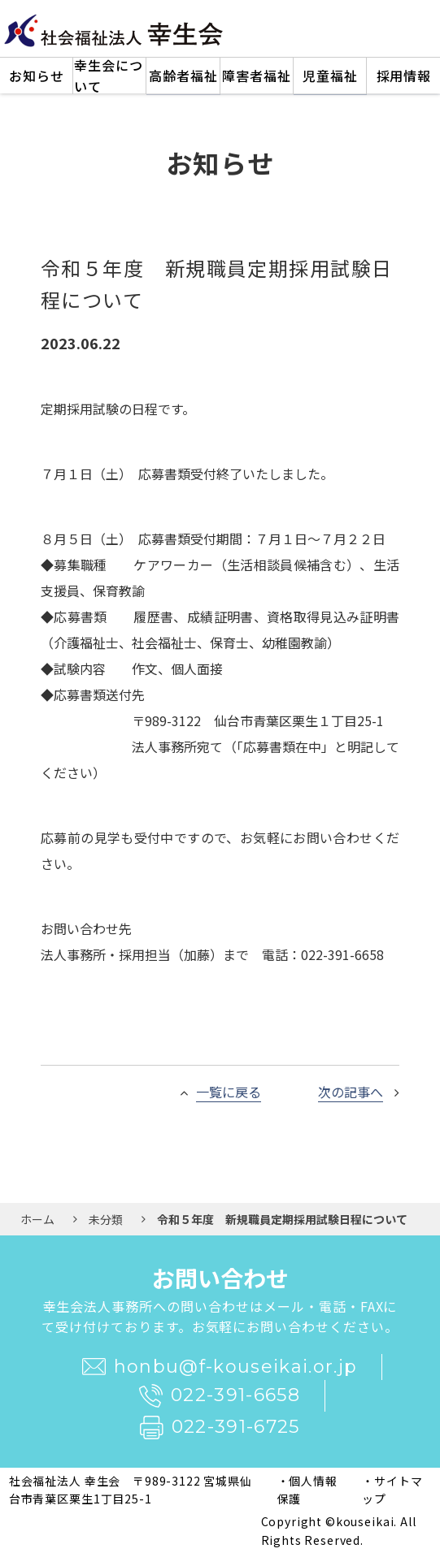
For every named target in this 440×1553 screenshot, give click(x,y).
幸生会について (108, 76)
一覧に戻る (228, 1091)
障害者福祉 (256, 75)
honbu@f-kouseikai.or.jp (219, 1367)
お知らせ (36, 75)
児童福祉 (330, 75)
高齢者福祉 (183, 75)
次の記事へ (350, 1091)
